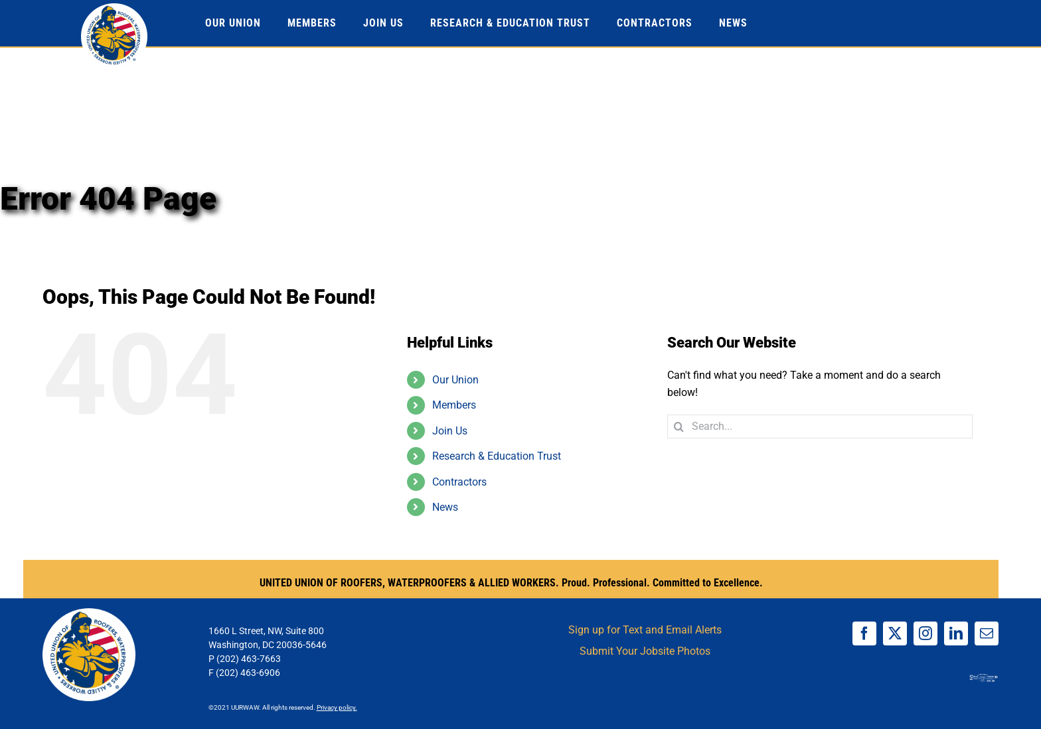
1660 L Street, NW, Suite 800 (266, 631)
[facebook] (864, 633)
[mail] (987, 633)
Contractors (459, 482)
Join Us (449, 431)
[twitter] (895, 633)
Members (454, 405)
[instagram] (925, 633)
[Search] (679, 426)
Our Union (455, 379)
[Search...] (820, 426)
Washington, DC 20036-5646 (267, 644)
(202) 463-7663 (248, 658)
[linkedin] (956, 633)
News (445, 507)
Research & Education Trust (496, 456)
